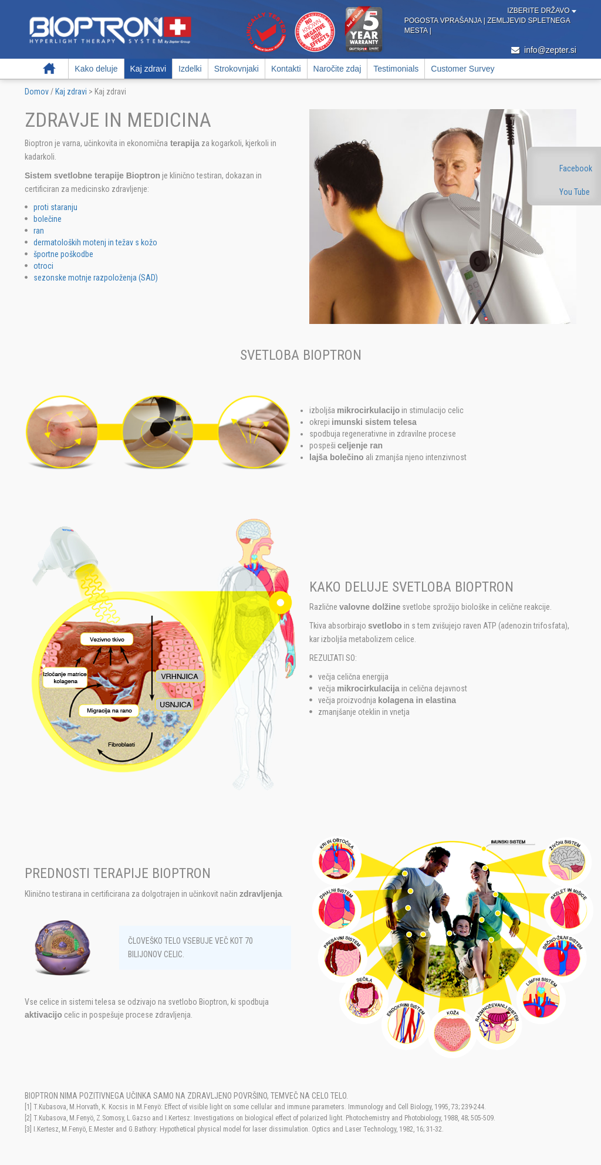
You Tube (574, 192)
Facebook (575, 168)
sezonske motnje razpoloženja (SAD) (95, 277)
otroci (43, 266)
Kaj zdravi (148, 68)
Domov (49, 68)
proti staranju (55, 207)
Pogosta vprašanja (444, 20)
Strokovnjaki (236, 68)
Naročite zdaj (337, 68)
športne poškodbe (63, 254)
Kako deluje (96, 68)
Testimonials (395, 68)
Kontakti (286, 68)
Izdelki (190, 68)
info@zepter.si (543, 50)
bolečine (47, 219)
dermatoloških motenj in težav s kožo (95, 242)
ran (38, 230)
